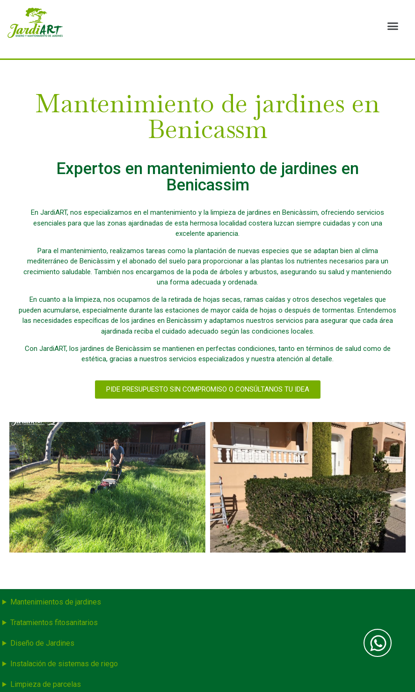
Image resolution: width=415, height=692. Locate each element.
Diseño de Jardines (42, 643)
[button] (392, 25)
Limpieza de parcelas (45, 684)
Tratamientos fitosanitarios (54, 622)
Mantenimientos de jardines (55, 601)
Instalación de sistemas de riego (64, 663)
